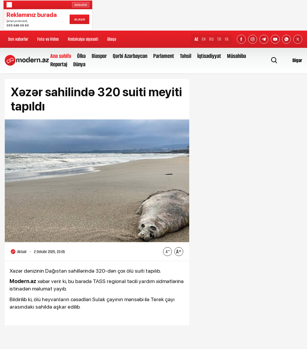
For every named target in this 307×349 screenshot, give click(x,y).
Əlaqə (111, 39)
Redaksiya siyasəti (83, 39)
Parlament (163, 56)
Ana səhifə (60, 56)
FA (226, 39)
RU (211, 39)
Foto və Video (48, 39)
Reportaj (58, 64)
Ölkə (81, 56)
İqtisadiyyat (209, 56)
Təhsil (185, 56)
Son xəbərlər (18, 39)
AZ (196, 39)
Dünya (79, 64)
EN (204, 39)
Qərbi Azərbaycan (130, 56)
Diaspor (99, 56)
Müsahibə (236, 56)
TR (219, 39)
